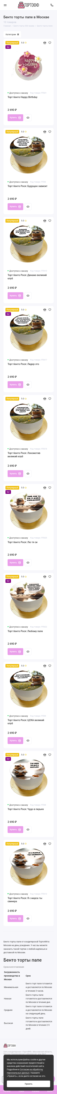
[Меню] (5, 5)
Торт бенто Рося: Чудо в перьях (26, 809)
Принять (28, 1084)
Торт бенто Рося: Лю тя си (22, 542)
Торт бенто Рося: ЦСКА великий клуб (26, 722)
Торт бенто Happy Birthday (22, 97)
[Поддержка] (52, 5)
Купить (15, 117)
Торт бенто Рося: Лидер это (23, 364)
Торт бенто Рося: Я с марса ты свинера (25, 900)
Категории (12, 34)
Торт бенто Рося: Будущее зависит (27, 186)
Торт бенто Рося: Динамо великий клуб (27, 277)
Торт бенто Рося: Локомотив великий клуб (24, 455)
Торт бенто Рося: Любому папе (25, 631)
